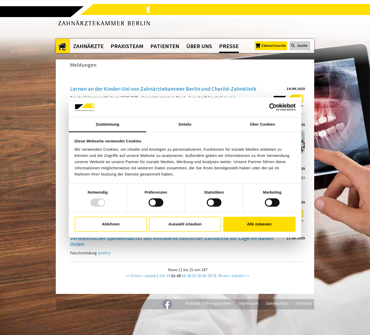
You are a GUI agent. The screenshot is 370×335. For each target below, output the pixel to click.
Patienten (164, 46)
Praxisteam (127, 46)
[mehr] (104, 252)
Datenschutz (277, 303)
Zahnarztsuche (273, 45)
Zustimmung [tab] (107, 124)
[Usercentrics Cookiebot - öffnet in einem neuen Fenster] (273, 107)
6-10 (167, 275)
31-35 (217, 275)
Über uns (199, 46)
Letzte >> (240, 275)
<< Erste (133, 275)
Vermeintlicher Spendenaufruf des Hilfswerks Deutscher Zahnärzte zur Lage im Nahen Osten (171, 241)
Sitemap (304, 303)
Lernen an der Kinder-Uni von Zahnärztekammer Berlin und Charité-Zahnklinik (163, 89)
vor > (227, 275)
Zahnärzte (88, 46)
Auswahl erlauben (185, 224)
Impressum (248, 303)
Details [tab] (185, 124)
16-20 (186, 275)
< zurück (148, 275)
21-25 (197, 275)
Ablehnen (110, 224)
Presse (229, 46)
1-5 (159, 275)
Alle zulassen (259, 224)
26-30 (207, 275)
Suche (302, 45)
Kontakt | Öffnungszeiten (207, 303)
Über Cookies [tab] (262, 124)
